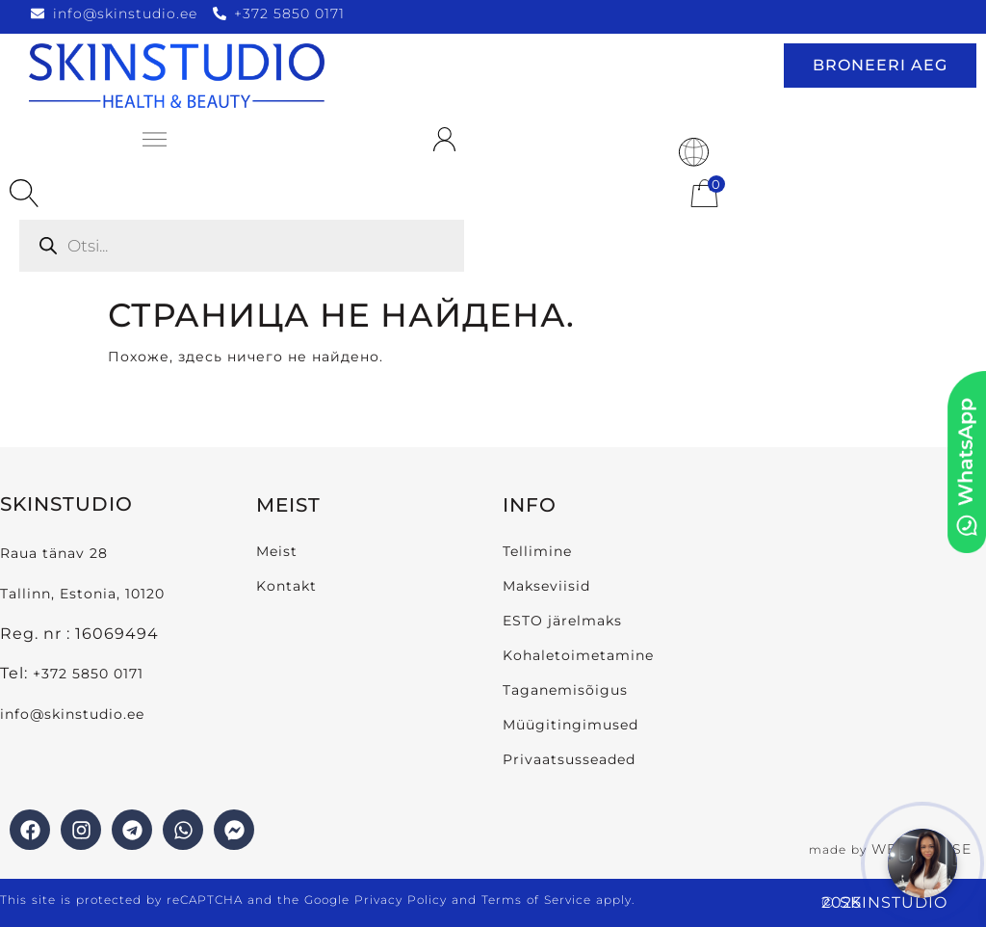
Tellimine (537, 551)
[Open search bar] (24, 193)
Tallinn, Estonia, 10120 (82, 593)
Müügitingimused (570, 724)
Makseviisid (546, 586)
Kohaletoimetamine (578, 655)
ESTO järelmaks (562, 620)
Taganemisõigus (565, 690)
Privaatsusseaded (569, 759)
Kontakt (286, 586)
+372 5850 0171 (88, 673)
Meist (277, 551)
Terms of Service (536, 899)
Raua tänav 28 (54, 553)
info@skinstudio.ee (74, 714)
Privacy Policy (400, 899)
